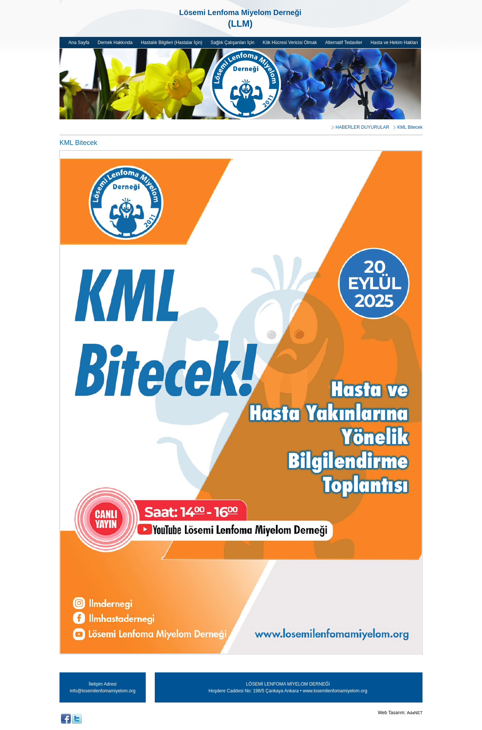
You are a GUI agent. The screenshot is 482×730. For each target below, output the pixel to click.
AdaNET (415, 712)
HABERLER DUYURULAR (362, 127)
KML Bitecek (410, 127)
